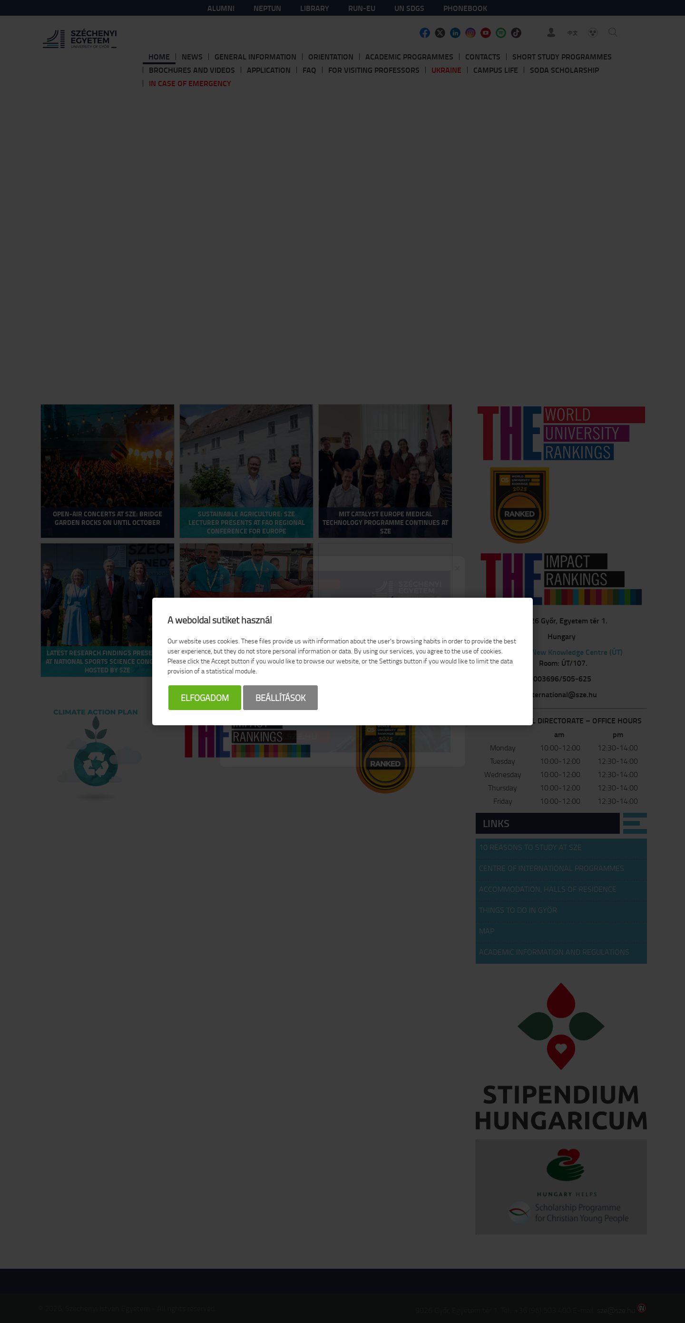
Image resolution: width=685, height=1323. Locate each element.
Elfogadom (205, 697)
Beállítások (280, 697)
